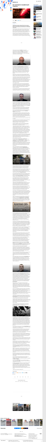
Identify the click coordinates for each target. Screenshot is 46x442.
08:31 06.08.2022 (14, 7)
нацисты (20, 381)
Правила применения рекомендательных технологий (20, 436)
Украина (16, 381)
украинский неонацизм (26, 381)
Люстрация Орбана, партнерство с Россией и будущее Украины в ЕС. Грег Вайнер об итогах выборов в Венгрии (38, 37)
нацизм (22, 381)
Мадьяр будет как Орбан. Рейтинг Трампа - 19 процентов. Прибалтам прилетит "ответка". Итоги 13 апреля (39, 32)
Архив (20, 431)
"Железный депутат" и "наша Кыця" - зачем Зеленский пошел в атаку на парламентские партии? (39, 34)
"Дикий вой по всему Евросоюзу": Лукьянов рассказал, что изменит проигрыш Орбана (38, 29)
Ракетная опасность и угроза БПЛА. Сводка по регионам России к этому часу (37, 26)
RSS (22, 431)
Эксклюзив (18, 381)
